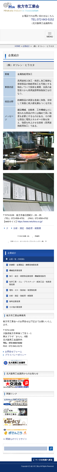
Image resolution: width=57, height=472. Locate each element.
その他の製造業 (15, 307)
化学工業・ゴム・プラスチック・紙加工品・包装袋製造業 (30, 283)
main (37, 236)
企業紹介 (26, 46)
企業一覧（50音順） (17, 259)
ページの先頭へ (43, 459)
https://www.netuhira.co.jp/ (30, 221)
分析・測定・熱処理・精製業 (27, 228)
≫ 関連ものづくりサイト (15, 439)
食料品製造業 (14, 301)
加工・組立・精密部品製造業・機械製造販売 (27, 276)
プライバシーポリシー (15, 355)
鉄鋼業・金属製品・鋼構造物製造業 (23, 265)
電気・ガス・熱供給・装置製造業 (23, 290)
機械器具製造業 (15, 270)
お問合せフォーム (13, 351)
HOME (17, 46)
